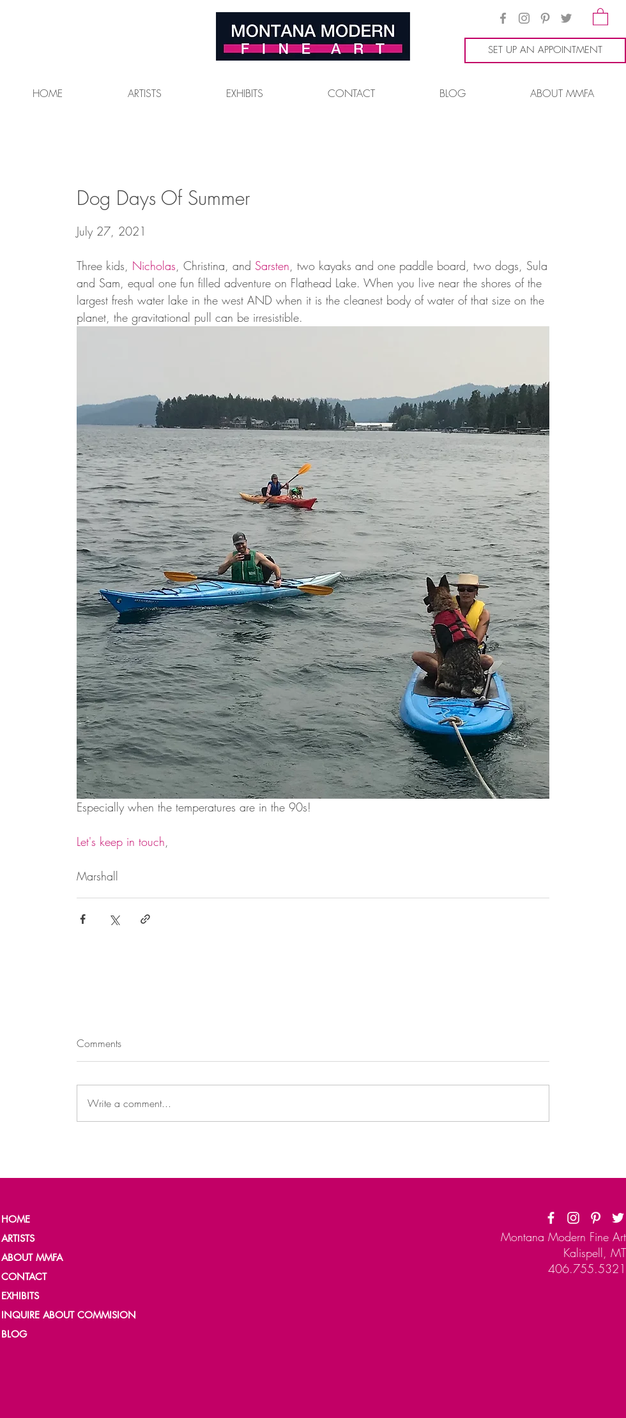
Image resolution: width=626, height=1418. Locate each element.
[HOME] (45, 1219)
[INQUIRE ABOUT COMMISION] (74, 1315)
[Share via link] (145, 919)
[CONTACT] (45, 1276)
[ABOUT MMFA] (45, 1257)
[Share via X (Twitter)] (114, 919)
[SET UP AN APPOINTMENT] (545, 50)
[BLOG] (45, 1334)
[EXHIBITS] (21, 1296)
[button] (600, 16)
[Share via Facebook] (83, 919)
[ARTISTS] (45, 1238)
